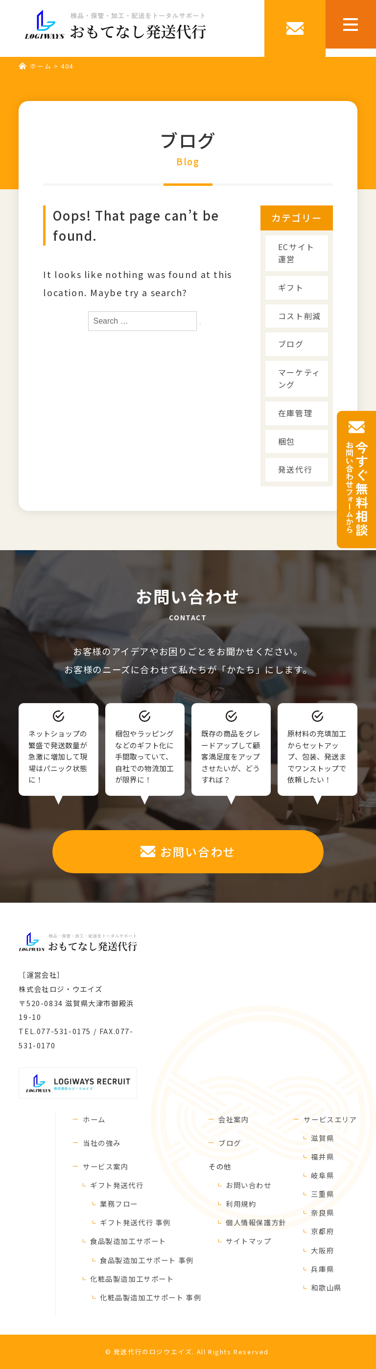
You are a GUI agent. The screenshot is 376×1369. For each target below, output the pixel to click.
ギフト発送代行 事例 (135, 1222)
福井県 (322, 1156)
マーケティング (299, 378)
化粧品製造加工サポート (132, 1278)
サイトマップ (249, 1241)
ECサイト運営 (296, 253)
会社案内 (233, 1119)
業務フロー (119, 1203)
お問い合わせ (249, 1185)
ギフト (291, 287)
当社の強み (102, 1143)
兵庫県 (322, 1269)
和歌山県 (326, 1287)
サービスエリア (330, 1119)
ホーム (40, 66)
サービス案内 (106, 1166)
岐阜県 (322, 1175)
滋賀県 (322, 1138)
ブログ (291, 344)
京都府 (322, 1231)
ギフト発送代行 (116, 1185)
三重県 (322, 1194)
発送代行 (295, 469)
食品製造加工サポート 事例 (147, 1260)
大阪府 (322, 1250)
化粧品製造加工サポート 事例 (150, 1297)
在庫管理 (295, 413)
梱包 (286, 441)
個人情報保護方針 (256, 1222)
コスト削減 (299, 316)
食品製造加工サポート (128, 1241)
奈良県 (322, 1212)
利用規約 (241, 1203)
